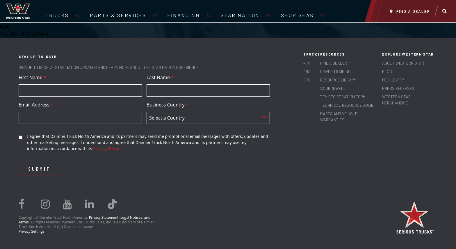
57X (306, 79)
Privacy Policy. (106, 148)
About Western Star (403, 63)
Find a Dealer (333, 63)
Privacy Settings (31, 231)
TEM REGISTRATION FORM (343, 96)
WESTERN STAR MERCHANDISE (396, 99)
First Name (32, 77)
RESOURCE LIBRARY (338, 79)
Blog (387, 71)
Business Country (167, 105)
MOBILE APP (393, 79)
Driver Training (335, 71)
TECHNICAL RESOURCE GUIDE (346, 105)
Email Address (36, 105)
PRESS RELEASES (398, 88)
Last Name (160, 77)
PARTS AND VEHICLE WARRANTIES (338, 116)
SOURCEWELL (333, 88)
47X (306, 63)
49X (306, 71)
